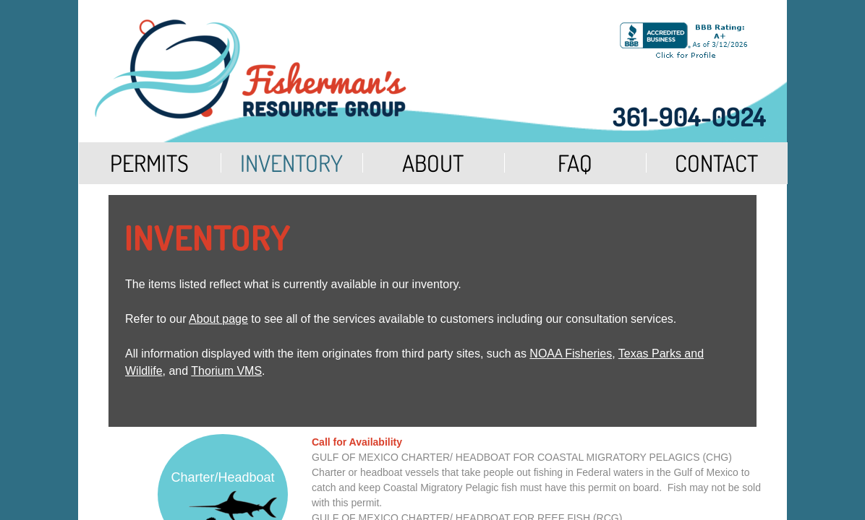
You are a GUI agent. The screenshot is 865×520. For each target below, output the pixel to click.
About (433, 163)
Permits (149, 163)
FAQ (575, 163)
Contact (716, 163)
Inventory (291, 163)
